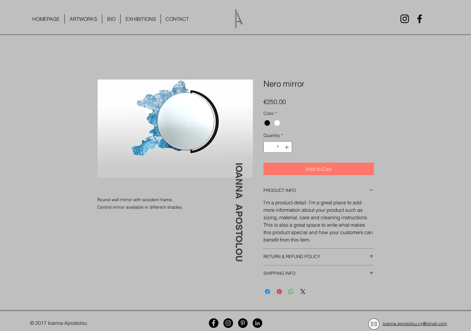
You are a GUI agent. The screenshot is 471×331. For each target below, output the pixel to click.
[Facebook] (419, 19)
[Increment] (287, 147)
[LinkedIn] (257, 323)
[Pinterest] (243, 323)
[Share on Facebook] (267, 291)
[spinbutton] (277, 147)
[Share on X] (303, 291)
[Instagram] (404, 19)
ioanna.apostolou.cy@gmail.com (415, 323)
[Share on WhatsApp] (291, 291)
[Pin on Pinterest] (279, 291)
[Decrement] (268, 147)
